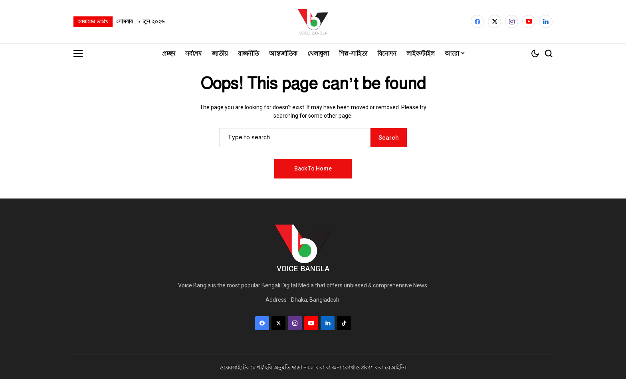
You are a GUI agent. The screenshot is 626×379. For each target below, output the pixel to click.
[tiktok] (344, 322)
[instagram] (511, 21)
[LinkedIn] (546, 21)
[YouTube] (528, 21)
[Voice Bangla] (313, 21)
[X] (494, 21)
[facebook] (477, 21)
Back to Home (313, 167)
